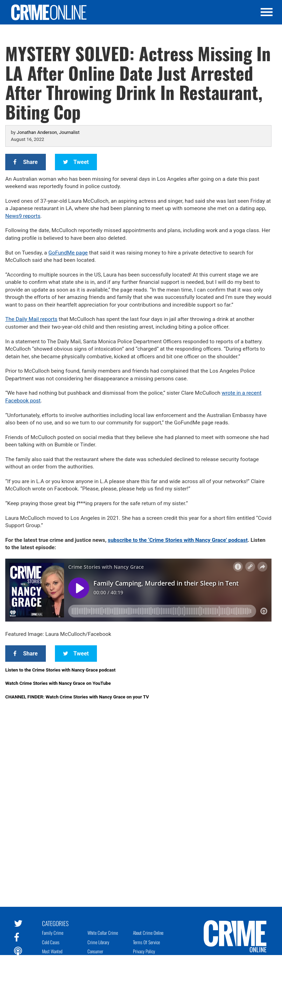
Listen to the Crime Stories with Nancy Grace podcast (60, 670)
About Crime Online (148, 932)
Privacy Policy (144, 951)
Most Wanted (52, 951)
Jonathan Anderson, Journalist (48, 132)
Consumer (95, 951)
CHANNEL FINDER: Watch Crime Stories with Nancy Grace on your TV (77, 697)
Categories (55, 923)
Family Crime (52, 932)
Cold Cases (50, 942)
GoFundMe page (68, 253)
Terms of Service (146, 942)
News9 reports (22, 216)
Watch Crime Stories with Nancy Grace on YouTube (58, 683)
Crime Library (98, 942)
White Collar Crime (102, 932)
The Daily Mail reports (31, 319)
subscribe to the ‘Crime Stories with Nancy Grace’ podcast (178, 540)
